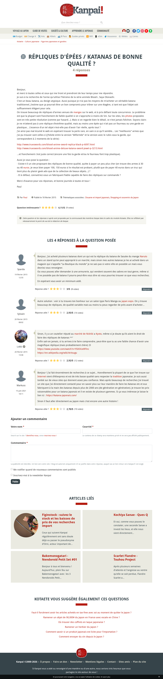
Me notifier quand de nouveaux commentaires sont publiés (44, 469)
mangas (77, 112)
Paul (25, 197)
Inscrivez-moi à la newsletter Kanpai (32, 475)
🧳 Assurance (110, 36)
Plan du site (139, 661)
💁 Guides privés (76, 36)
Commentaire (19, 443)
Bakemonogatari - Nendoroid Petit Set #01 (59, 557)
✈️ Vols (41, 36)
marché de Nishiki (83, 333)
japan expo (127, 301)
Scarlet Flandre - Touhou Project (126, 557)
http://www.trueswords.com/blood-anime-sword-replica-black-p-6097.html (56, 144)
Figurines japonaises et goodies (53, 41)
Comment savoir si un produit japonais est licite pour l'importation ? (81, 631)
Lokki (19, 346)
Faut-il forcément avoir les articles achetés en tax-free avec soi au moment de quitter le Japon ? (81, 612)
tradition (117, 376)
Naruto (143, 256)
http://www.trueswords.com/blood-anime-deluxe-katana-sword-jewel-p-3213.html (60, 148)
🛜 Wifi (89, 36)
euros (26, 167)
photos (128, 115)
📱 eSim (98, 36)
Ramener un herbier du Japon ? (81, 626)
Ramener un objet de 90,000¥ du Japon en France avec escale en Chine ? (81, 617)
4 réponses (81, 70)
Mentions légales (94, 661)
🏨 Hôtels (51, 36)
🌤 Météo (123, 36)
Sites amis (124, 661)
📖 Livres (134, 36)
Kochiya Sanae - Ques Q (131, 515)
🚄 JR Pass (62, 36)
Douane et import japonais (97, 197)
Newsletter (76, 661)
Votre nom (17, 426)
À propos (45, 661)
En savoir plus (105, 677)
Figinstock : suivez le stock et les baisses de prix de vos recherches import (58, 520)
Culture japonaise (32, 41)
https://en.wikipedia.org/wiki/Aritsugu (57, 352)
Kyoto (99, 333)
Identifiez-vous (32, 435)
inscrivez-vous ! (50, 435)
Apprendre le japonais (82, 30)
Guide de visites (40, 30)
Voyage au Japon (21, 30)
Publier (15, 481)
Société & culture (59, 30)
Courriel (88, 426)
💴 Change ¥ (30, 36)
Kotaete (20, 41)
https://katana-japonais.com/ (61, 395)
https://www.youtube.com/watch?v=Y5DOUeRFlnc (63, 348)
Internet (41, 376)
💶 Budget (17, 36)
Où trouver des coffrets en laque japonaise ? (81, 622)
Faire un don (60, 661)
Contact (111, 661)
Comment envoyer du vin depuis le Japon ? (81, 636)
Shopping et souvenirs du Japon (124, 197)
